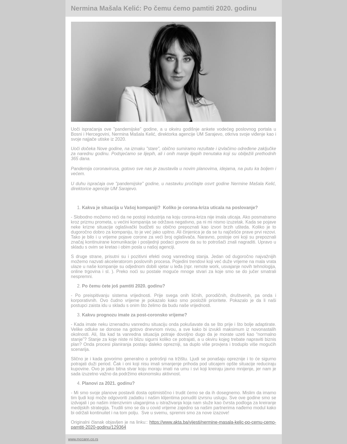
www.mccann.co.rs (83, 439)
